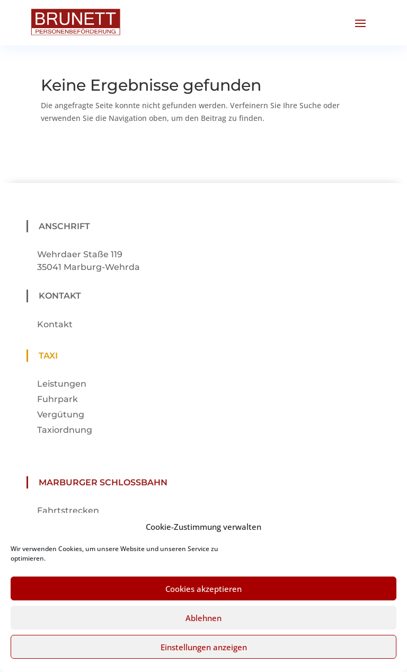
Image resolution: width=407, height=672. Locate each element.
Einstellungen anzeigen (204, 656)
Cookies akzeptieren (203, 598)
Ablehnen (203, 627)
